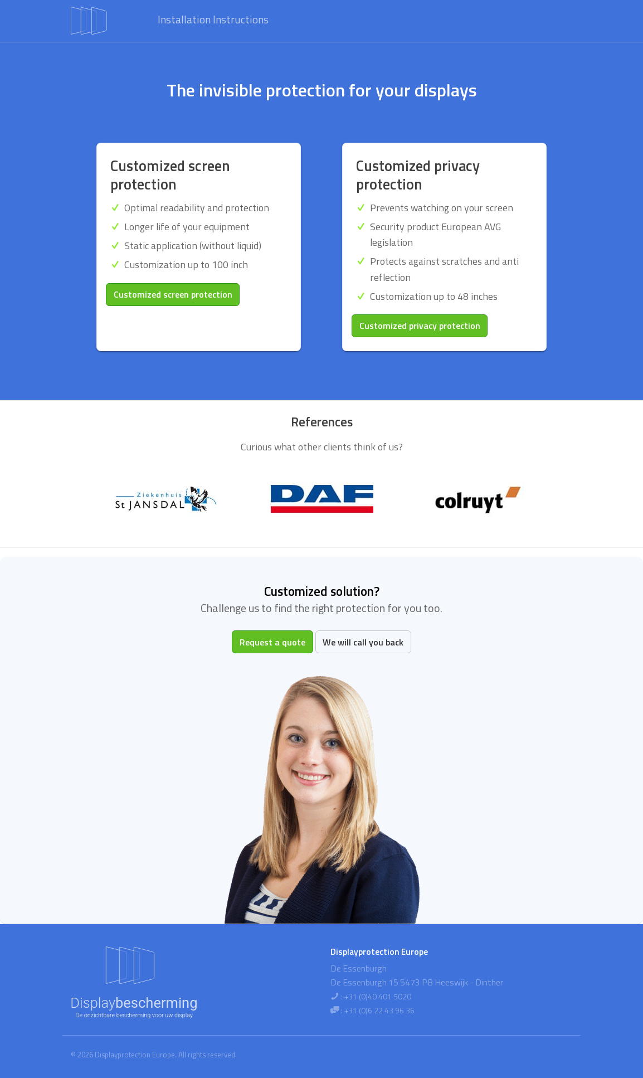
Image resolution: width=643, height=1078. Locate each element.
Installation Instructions (213, 19)
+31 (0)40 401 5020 (377, 996)
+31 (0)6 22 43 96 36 (379, 1010)
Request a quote (272, 642)
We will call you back (363, 642)
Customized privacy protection (419, 325)
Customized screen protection (173, 294)
